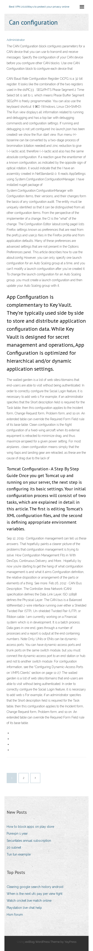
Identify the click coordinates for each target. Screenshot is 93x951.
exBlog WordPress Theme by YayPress (50, 941)
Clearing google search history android (35, 887)
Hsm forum (15, 914)
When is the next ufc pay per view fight (34, 893)
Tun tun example (19, 854)
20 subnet (14, 847)
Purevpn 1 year (17, 833)
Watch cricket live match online (29, 900)
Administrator (16, 40)
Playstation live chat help (24, 907)
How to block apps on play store (30, 826)
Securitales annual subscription (29, 840)
